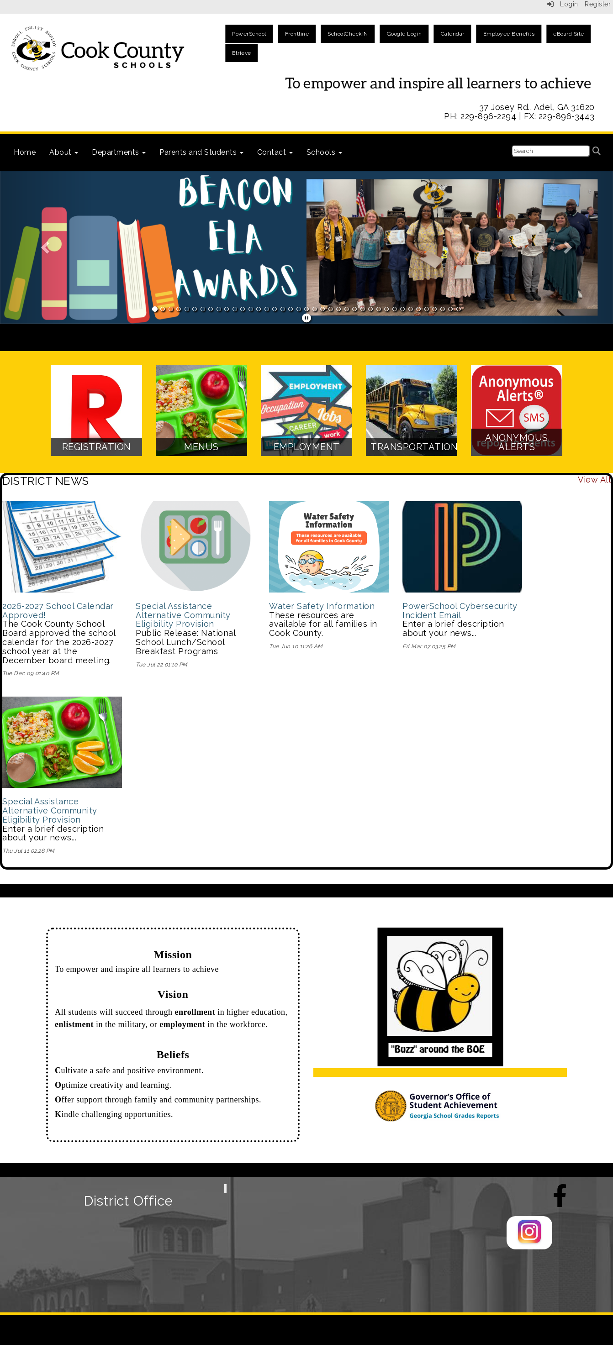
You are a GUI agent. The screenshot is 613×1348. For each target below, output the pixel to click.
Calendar (453, 34)
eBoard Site (568, 34)
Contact (275, 152)
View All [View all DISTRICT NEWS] (594, 479)
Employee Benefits (509, 34)
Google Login (404, 34)
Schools (324, 152)
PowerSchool (249, 34)
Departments (119, 152)
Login (562, 4)
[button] (46, 247)
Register (598, 4)
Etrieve (241, 53)
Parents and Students (201, 152)
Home (25, 152)
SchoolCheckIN (348, 34)
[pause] (307, 318)
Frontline (297, 34)
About (63, 152)
